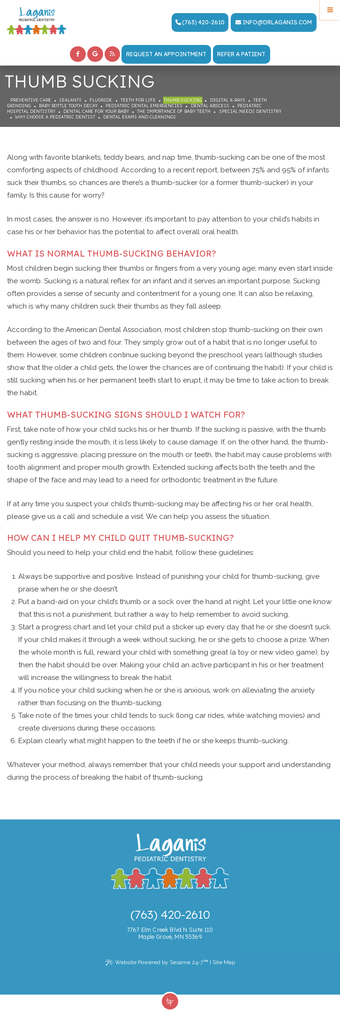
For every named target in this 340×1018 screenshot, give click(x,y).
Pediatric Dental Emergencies (144, 105)
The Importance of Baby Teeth (174, 111)
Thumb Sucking (183, 100)
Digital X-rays (227, 100)
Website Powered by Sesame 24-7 (157, 962)
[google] (95, 54)
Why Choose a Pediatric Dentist (55, 116)
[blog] (113, 54)
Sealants (70, 100)
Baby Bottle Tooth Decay (68, 105)
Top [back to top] (170, 1001)
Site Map (223, 962)
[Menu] (330, 10)
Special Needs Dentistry (250, 111)
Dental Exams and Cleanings (139, 116)
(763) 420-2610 (200, 22)
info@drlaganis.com (273, 22)
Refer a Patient (241, 54)
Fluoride (101, 100)
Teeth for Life (138, 100)
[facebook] (78, 54)
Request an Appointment (166, 54)
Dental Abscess (210, 105)
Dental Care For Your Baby (96, 111)
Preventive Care (30, 100)
